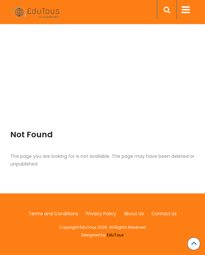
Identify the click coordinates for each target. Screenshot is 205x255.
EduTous (115, 235)
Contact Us (164, 213)
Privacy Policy (101, 213)
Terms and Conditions (53, 213)
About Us (134, 213)
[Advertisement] (102, 85)
